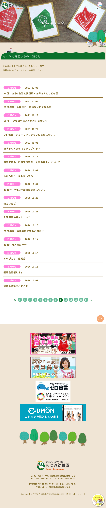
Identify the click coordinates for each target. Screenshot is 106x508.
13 (81, 299)
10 (66, 299)
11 (71, 299)
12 (76, 299)
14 (86, 299)
